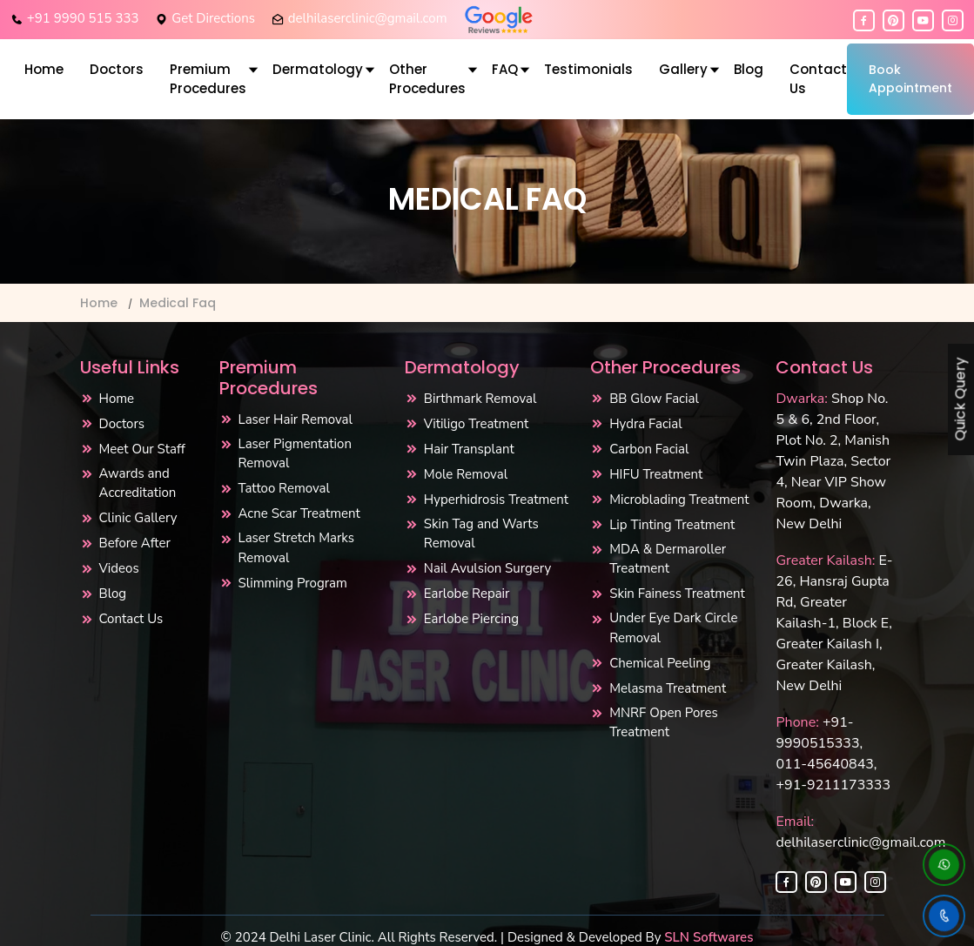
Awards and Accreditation (138, 483)
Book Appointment (910, 79)
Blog (748, 69)
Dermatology (317, 69)
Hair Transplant (469, 449)
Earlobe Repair (467, 593)
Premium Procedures (208, 79)
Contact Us (818, 79)
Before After (135, 543)
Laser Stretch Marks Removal (296, 548)
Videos (119, 568)
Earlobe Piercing (471, 618)
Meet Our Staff (142, 449)
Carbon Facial (649, 449)
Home (44, 69)
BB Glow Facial (654, 398)
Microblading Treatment (679, 499)
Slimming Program (292, 583)
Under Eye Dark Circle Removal (673, 628)
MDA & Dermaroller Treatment (667, 559)
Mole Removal (465, 474)
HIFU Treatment (655, 474)
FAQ (505, 69)
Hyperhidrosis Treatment (496, 499)
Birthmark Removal (480, 398)
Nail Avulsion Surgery (488, 568)
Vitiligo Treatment (476, 424)
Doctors (117, 69)
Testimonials (588, 69)
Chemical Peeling (659, 663)
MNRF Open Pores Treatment (663, 722)
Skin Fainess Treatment (677, 593)
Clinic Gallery (138, 518)
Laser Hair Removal (295, 419)
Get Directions (213, 18)
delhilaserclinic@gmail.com (367, 18)
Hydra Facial (645, 424)
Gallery (683, 69)
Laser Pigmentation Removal (295, 454)
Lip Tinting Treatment (672, 524)
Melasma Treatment (667, 688)
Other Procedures (427, 79)
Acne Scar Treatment (299, 513)
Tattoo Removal (284, 488)
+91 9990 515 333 (83, 18)
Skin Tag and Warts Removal (481, 534)
